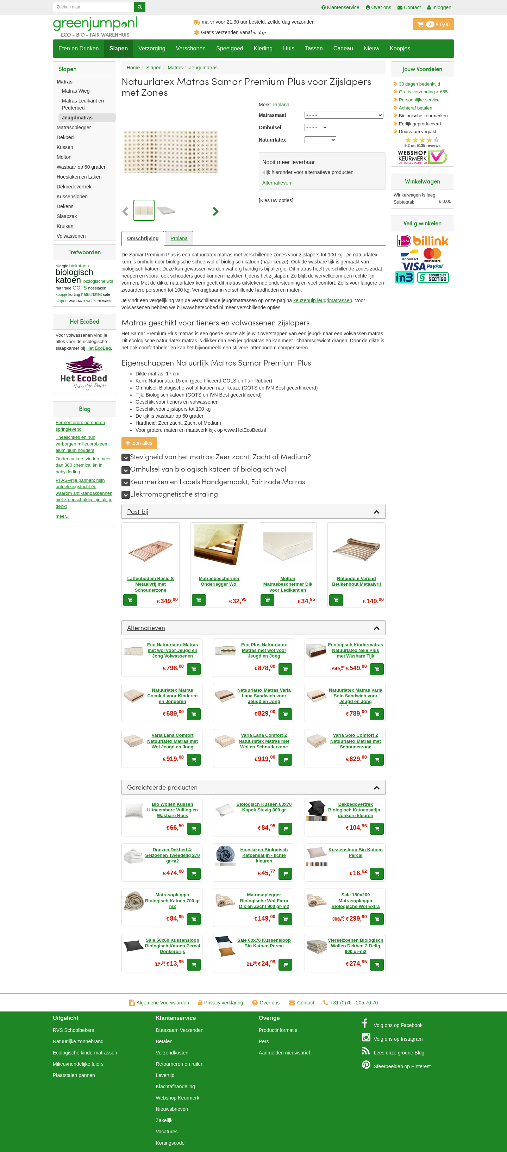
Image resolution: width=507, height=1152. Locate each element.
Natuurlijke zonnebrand (78, 1041)
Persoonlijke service (419, 99)
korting (74, 294)
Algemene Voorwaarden (159, 1002)
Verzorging (151, 48)
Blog (393, 1051)
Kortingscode (170, 1143)
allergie (62, 266)
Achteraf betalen (415, 108)
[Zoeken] (139, 7)
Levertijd (165, 1075)
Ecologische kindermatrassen (85, 1053)
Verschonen (191, 48)
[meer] (125, 457)
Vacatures (167, 1131)
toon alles (139, 443)
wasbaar (77, 300)
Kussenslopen (72, 196)
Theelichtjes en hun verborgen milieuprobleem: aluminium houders (83, 444)
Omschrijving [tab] (142, 238)
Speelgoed (229, 48)
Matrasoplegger (74, 127)
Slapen (118, 48)
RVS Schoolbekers (73, 1030)
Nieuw (371, 48)
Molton (64, 157)
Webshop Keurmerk (177, 1098)
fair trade (63, 288)
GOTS (80, 288)
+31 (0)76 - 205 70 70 (350, 1002)
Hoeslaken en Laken (79, 177)
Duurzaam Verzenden (180, 1030)
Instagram (392, 1037)
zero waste (102, 301)
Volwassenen (71, 236)
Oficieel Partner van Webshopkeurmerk (422, 156)
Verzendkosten (172, 1053)
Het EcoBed (98, 348)
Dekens (65, 206)
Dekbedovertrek (74, 186)
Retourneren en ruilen (180, 1064)
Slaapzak (67, 216)
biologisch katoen (74, 276)
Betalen (164, 1041)
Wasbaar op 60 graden (82, 167)
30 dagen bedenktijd (419, 84)
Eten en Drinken (78, 48)
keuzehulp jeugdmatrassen (322, 300)
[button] (126, 212)
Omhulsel (270, 127)
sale (106, 294)
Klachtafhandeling (175, 1086)
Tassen (314, 48)
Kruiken (65, 226)
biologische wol (98, 281)
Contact (301, 1002)
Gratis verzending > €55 (423, 91)
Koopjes (400, 48)
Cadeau (343, 48)
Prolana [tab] (178, 238)
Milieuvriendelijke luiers (78, 1064)
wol (89, 301)
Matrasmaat (272, 115)
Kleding (263, 48)
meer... (63, 516)
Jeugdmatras (77, 117)
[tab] (253, 511)
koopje (61, 294)
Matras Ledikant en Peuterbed (83, 104)
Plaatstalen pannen (74, 1075)
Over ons (266, 1002)
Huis (288, 48)
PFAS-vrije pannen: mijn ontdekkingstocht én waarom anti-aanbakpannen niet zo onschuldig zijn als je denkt (84, 493)
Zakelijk (164, 1120)
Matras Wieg (76, 91)
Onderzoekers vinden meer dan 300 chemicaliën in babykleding (83, 465)
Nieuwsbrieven (172, 1109)
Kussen (65, 147)
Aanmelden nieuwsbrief (284, 1053)
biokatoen (79, 265)
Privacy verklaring (220, 1002)
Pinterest (396, 1065)
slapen (62, 301)
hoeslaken (97, 288)
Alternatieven (276, 183)
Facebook (392, 1023)
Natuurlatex (272, 140)
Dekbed (65, 137)
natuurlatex (91, 294)
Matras (65, 82)
